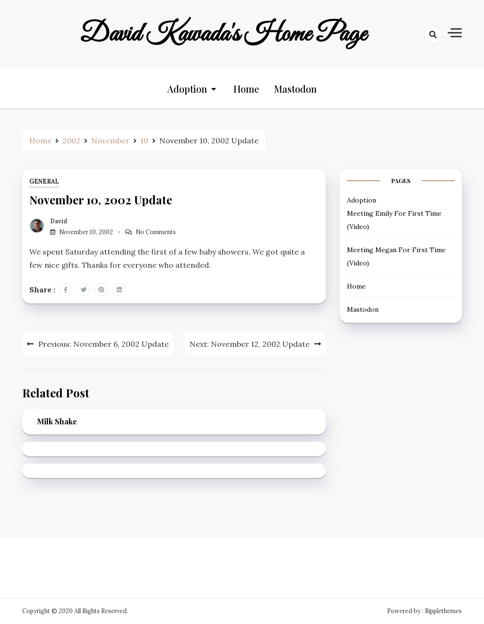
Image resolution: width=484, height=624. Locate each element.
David (58, 221)
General (44, 181)
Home (246, 88)
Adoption (187, 88)
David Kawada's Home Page (223, 34)
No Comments (156, 232)
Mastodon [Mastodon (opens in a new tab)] (295, 88)
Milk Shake (57, 421)
